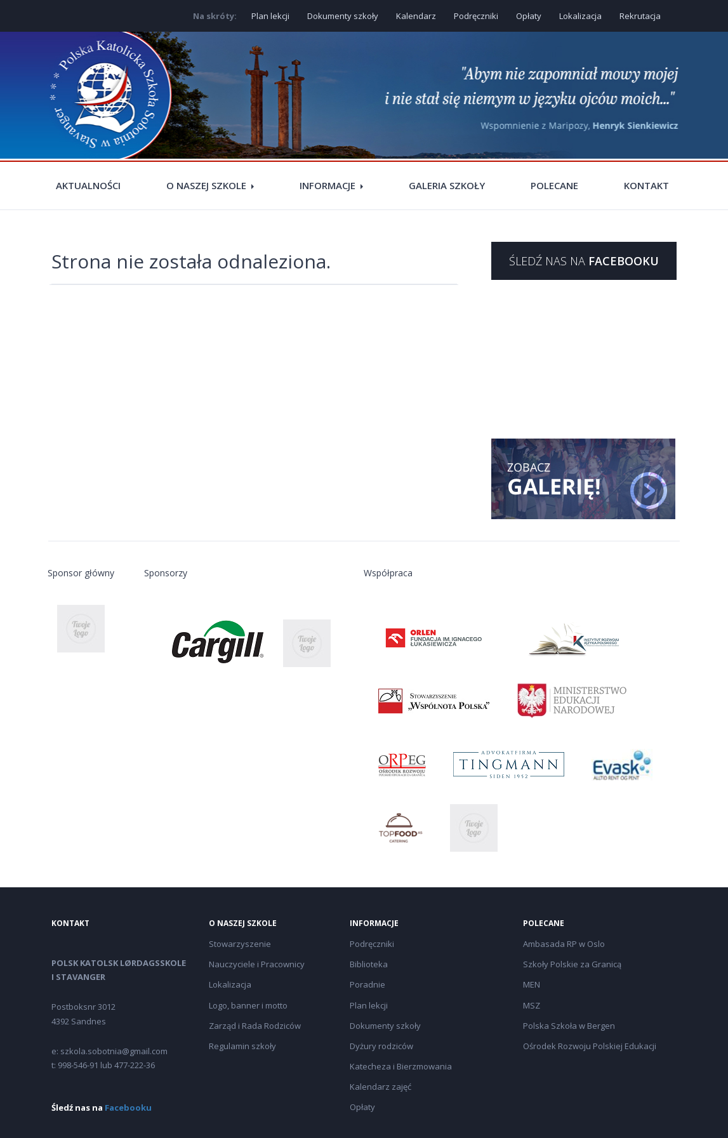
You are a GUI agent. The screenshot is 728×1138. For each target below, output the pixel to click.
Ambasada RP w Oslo (564, 943)
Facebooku (128, 1107)
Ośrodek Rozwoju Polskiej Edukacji (589, 1046)
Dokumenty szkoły (342, 16)
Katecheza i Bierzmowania (401, 1066)
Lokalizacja (580, 16)
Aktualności (88, 185)
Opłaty (528, 16)
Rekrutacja (640, 16)
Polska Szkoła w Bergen (569, 1025)
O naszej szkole (206, 185)
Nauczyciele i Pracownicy (257, 964)
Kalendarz (416, 16)
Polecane (554, 185)
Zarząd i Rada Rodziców (255, 1025)
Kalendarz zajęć (380, 1086)
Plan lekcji (270, 16)
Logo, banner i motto (248, 1005)
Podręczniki (476, 16)
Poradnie (367, 984)
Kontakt (646, 185)
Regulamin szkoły (242, 1046)
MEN (531, 984)
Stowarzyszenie (240, 943)
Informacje (327, 185)
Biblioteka (369, 964)
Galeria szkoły (447, 185)
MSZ (531, 1005)
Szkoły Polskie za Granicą (572, 964)
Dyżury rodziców (381, 1046)
